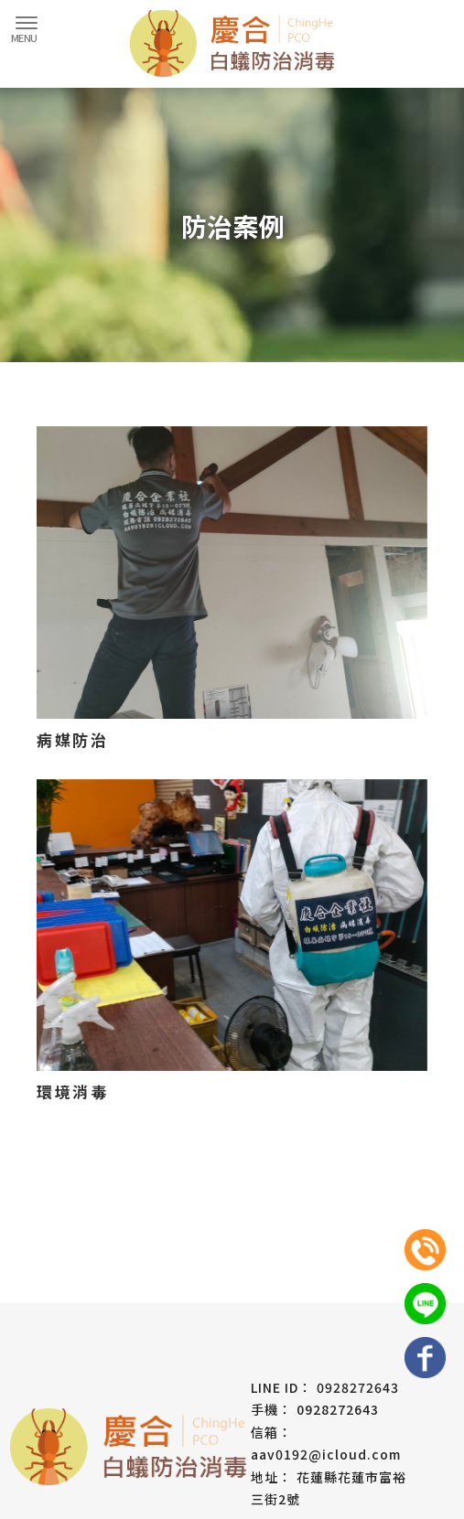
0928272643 (358, 1387)
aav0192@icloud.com (326, 1454)
